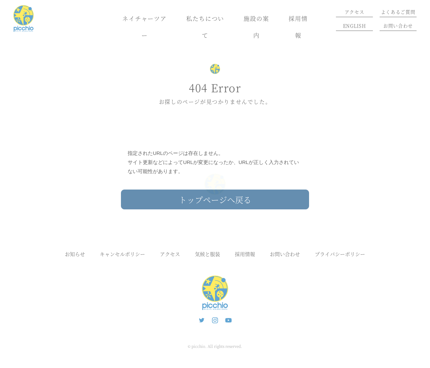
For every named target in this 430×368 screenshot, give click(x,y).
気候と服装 (207, 253)
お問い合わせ (398, 25)
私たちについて (205, 26)
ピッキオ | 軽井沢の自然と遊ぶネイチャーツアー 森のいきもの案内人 (215, 293)
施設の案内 (256, 26)
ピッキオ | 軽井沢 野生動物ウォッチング (23, 18)
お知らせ (75, 253)
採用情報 (298, 26)
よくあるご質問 (398, 11)
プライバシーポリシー (340, 253)
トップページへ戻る (215, 199)
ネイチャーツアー (144, 26)
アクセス (354, 11)
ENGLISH (354, 25)
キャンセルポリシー (122, 253)
